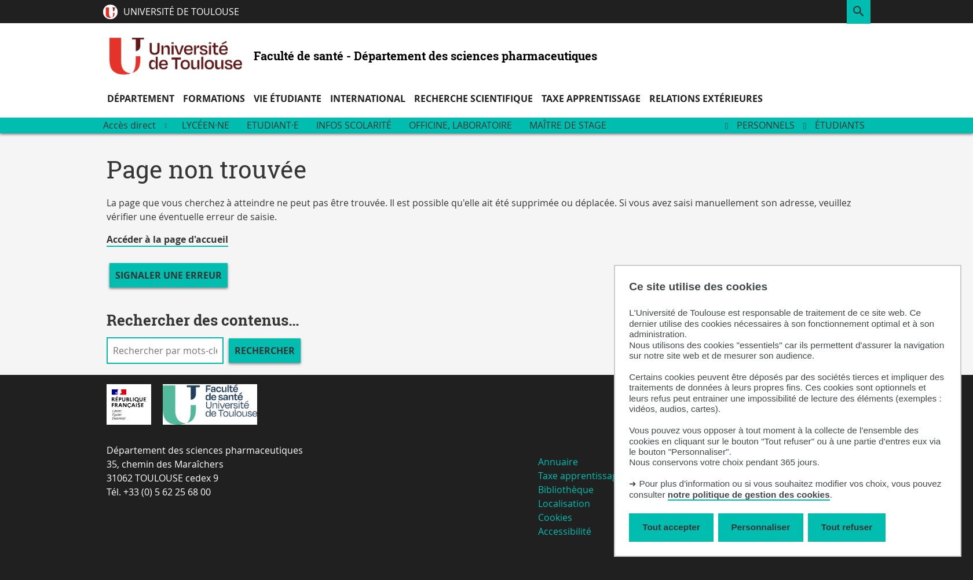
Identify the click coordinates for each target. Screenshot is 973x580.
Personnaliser (761, 527)
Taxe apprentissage (580, 475)
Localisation (564, 503)
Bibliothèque (566, 489)
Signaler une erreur (168, 275)
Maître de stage (567, 125)
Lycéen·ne (205, 125)
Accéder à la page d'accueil (167, 239)
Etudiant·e (273, 125)
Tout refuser (846, 527)
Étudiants (840, 125)
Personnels (766, 125)
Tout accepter (671, 527)
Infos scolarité (354, 125)
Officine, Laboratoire (460, 125)
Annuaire (558, 461)
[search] (165, 350)
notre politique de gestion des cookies (749, 494)
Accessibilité (564, 531)
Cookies (555, 517)
